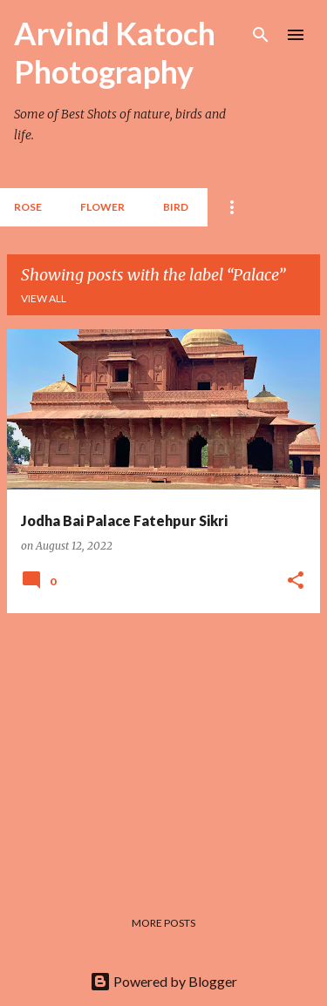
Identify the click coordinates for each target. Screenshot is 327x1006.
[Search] (260, 35)
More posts (163, 922)
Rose (28, 206)
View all (43, 298)
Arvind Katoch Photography (114, 52)
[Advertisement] (163, 749)
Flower (102, 206)
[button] (295, 581)
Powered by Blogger (163, 981)
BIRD (175, 206)
